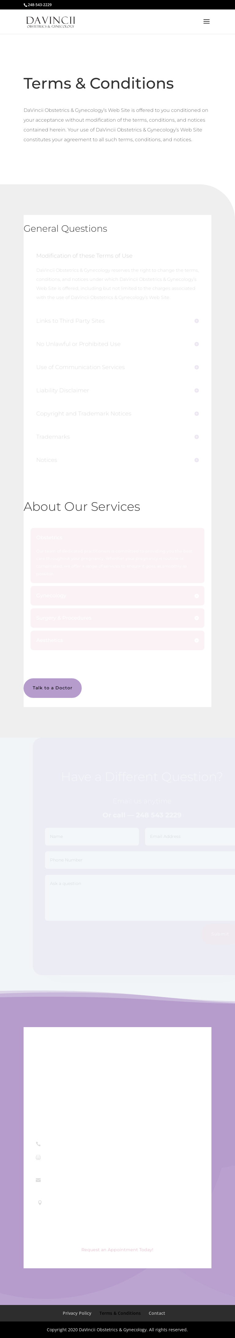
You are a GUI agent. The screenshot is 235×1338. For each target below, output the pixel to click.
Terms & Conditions (120, 1313)
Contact (157, 1313)
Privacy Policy (77, 1313)
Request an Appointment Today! (117, 1249)
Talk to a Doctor (53, 688)
